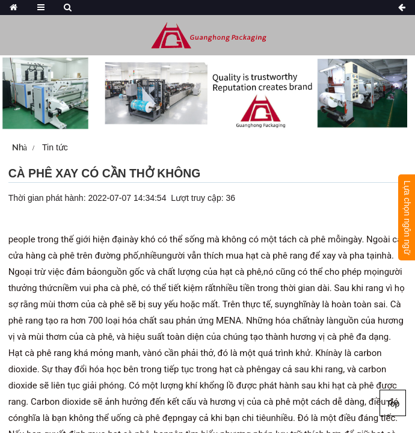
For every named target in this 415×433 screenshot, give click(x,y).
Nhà (19, 147)
